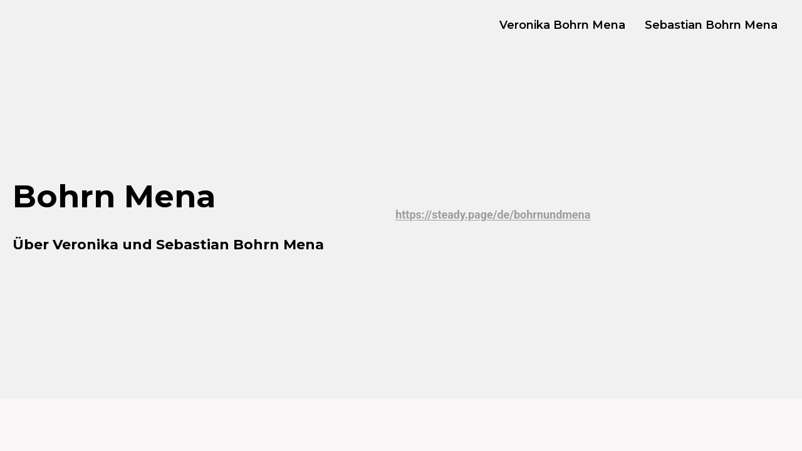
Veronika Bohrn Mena (562, 25)
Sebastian (192, 244)
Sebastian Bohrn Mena (711, 25)
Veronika (85, 244)
